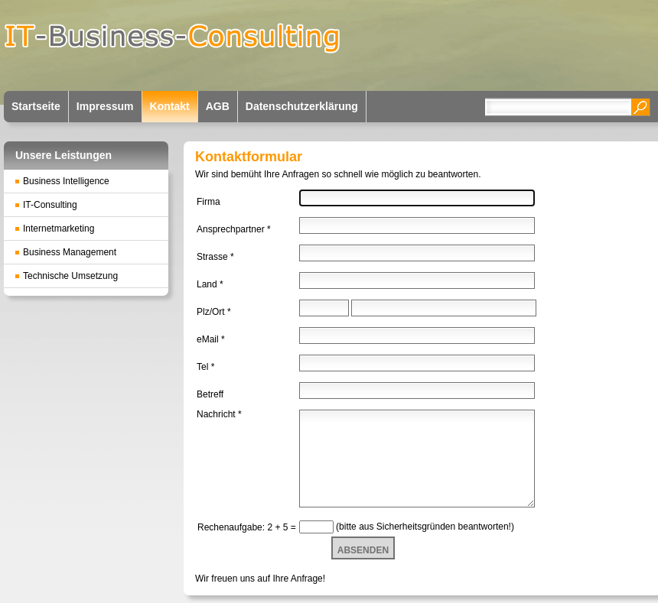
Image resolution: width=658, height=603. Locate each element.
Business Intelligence (66, 181)
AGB (218, 106)
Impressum (105, 106)
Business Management (69, 252)
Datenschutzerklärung (302, 106)
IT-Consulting (50, 204)
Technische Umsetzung (70, 276)
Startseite (35, 106)
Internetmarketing (58, 228)
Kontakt (170, 106)
